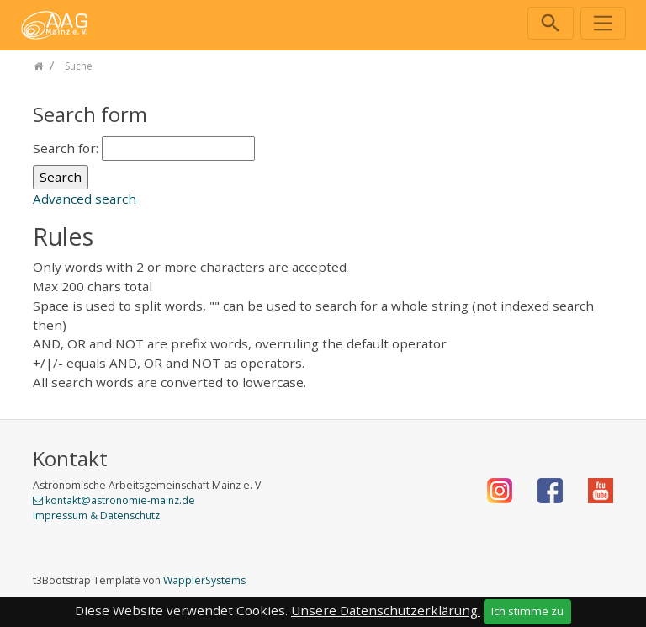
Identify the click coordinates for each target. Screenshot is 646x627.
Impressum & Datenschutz (96, 515)
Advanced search (84, 198)
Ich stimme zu (527, 611)
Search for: (65, 148)
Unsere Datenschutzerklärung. (385, 610)
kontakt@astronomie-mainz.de (120, 500)
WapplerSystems (204, 580)
